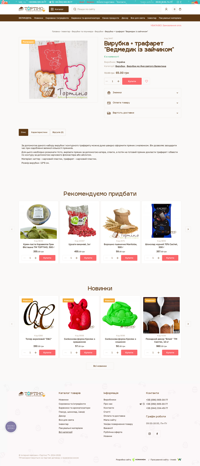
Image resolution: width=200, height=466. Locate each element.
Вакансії (97, 428)
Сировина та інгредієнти (55, 403)
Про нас (96, 403)
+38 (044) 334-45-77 (151, 408)
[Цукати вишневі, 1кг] (79, 220)
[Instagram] (178, 2)
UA (20, 2)
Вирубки (99, 31)
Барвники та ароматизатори (85, 18)
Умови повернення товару (107, 424)
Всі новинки (100, 366)
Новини (96, 436)
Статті (95, 411)
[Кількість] (112, 81)
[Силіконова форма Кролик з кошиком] (120, 315)
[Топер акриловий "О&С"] (38, 315)
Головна (56, 31)
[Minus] (24, 258)
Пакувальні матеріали (170, 18)
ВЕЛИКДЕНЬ (25, 18)
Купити (132, 81)
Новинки (38, 18)
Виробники (98, 399)
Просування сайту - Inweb (166, 459)
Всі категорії (49, 432)
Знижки (90, 2)
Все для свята (138, 18)
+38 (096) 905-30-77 (37, 2)
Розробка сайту (131, 459)
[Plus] (35, 258)
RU (25, 2)
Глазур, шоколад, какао (55, 411)
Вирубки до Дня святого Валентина (146, 66)
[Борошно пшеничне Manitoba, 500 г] (120, 220)
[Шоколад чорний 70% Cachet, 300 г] (161, 220)
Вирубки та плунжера (82, 31)
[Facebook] (180, 2)
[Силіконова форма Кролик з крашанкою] (79, 315)
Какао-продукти (110, 18)
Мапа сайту (98, 419)
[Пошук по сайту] (75, 9)
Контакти (121, 2)
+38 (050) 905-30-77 (63, 2)
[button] (188, 229)
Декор (125, 18)
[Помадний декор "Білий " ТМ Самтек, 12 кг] (161, 315)
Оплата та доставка (105, 2)
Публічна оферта (101, 432)
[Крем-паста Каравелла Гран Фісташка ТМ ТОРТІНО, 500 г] (38, 220)
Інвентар (152, 18)
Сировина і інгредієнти (57, 18)
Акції (81, 2)
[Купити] (47, 258)
